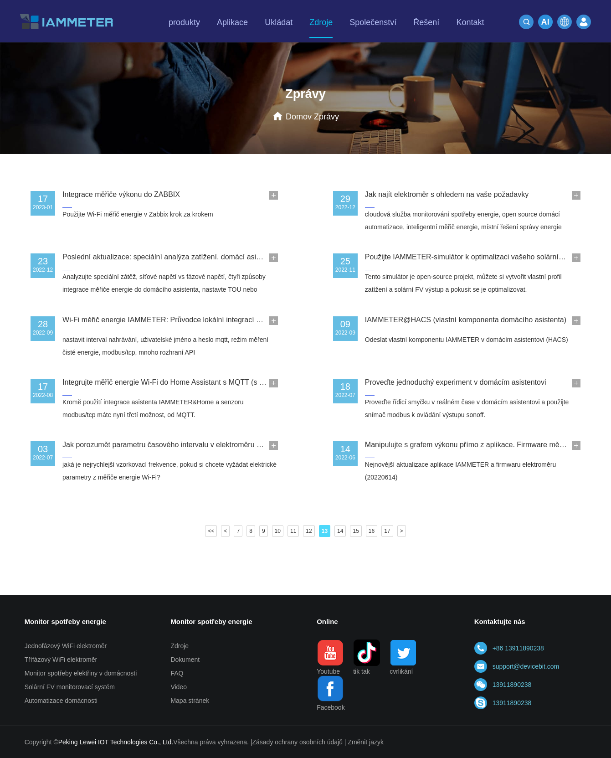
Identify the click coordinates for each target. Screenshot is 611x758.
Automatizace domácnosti (61, 700)
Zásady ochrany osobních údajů (297, 742)
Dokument (185, 659)
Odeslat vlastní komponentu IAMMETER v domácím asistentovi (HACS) (466, 339)
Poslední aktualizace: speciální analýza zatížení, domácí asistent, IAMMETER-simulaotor (206, 257)
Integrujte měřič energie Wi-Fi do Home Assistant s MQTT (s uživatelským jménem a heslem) (212, 382)
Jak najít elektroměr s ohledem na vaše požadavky (447, 194)
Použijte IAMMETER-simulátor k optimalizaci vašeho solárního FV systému (486, 257)
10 (278, 531)
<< (211, 531)
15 (356, 531)
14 (340, 531)
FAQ (176, 673)
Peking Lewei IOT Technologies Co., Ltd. (115, 742)
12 (309, 531)
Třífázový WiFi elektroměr (61, 659)
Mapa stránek (189, 700)
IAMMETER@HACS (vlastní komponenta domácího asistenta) (465, 320)
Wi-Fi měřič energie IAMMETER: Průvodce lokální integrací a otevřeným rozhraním (196, 320)
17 (387, 531)
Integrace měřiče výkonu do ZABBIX (121, 194)
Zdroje (179, 646)
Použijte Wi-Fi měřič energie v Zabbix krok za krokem (137, 214)
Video (178, 687)
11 (293, 531)
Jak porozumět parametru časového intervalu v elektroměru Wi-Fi (167, 445)
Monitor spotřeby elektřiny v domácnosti (81, 673)
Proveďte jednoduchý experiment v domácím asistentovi (455, 382)
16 (372, 531)
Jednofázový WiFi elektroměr (66, 646)
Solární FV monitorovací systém (70, 687)
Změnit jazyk (366, 742)
